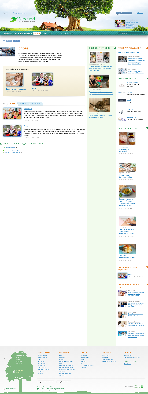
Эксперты (48, 33)
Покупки (40, 373)
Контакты (19, 363)
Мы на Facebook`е (11, 388)
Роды (39, 359)
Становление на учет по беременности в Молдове (136, 324)
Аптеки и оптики (10, 147)
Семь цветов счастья (94, 64)
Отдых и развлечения (87, 365)
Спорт (125, 269)
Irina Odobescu (123, 227)
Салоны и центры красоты (13, 150)
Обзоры (36, 33)
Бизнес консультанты (109, 361)
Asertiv (129, 100)
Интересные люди (65, 373)
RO (7, 13)
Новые (12, 103)
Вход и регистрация (20, 13)
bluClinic (129, 92)
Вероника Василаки (134, 56)
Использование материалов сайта (47, 390)
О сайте (18, 357)
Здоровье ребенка (43, 369)
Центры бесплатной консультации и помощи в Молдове (126, 231)
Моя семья (25, 33)
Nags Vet (91, 113)
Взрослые (28, 109)
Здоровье (62, 357)
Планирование (42, 355)
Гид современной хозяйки (132, 357)
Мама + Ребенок (10, 33)
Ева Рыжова (131, 69)
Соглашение (20, 355)
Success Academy (132, 82)
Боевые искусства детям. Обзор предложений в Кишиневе (136, 304)
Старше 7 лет (42, 367)
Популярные (23, 103)
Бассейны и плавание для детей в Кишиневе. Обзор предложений (136, 335)
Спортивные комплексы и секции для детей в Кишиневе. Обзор (136, 293)
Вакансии (19, 361)
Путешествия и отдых (66, 367)
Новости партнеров (99, 48)
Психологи (105, 355)
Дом (60, 355)
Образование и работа (66, 361)
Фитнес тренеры (107, 359)
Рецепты (59, 33)
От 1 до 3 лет (42, 363)
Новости (18, 359)
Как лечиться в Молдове (16, 89)
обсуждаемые (36, 103)
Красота (61, 359)
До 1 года (41, 361)
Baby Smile (92, 89)
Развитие (41, 371)
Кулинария (62, 375)
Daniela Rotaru (132, 312)
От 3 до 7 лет (42, 365)
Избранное (140, 13)
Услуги (70, 33)
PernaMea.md (131, 117)
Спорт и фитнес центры (12, 152)
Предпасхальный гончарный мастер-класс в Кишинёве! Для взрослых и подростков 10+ (100, 68)
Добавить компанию (46, 382)
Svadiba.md (127, 364)
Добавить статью (125, 13)
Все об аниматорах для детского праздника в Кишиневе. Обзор (132, 24)
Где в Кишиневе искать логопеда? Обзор (135, 314)
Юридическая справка (66, 365)
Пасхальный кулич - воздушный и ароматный (126, 149)
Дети (34, 88)
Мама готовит (128, 355)
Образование (85, 357)
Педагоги (105, 357)
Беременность (42, 357)
